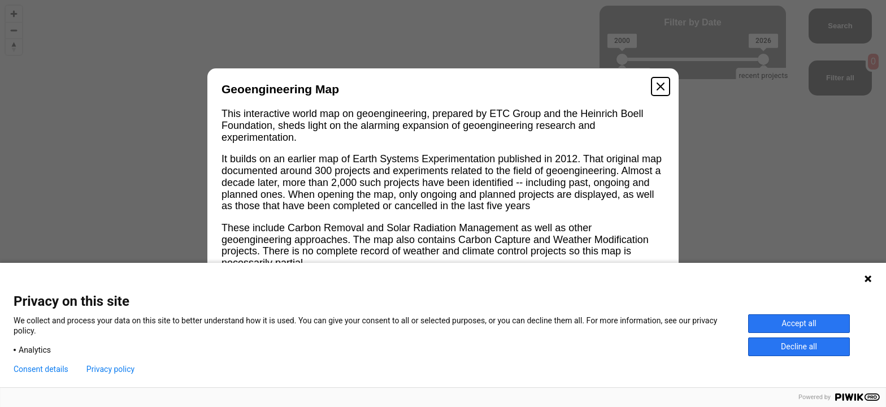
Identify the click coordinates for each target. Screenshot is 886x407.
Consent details (41, 369)
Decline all (799, 346)
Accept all (798, 323)
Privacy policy (110, 369)
